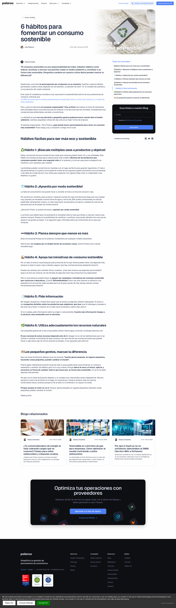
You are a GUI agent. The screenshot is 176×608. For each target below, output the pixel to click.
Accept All (43, 603)
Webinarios (111, 562)
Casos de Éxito (113, 570)
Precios (44, 3)
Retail (72, 570)
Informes (111, 566)
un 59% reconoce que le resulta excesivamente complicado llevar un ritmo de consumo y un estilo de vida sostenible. (62, 100)
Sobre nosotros (95, 558)
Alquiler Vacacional (77, 558)
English (30, 569)
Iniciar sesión (124, 3)
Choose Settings (26, 603)
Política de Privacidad (134, 120)
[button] (20, 3)
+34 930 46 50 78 (42, 569)
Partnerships (112, 574)
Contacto (93, 566)
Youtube (127, 562)
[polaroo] (42, 554)
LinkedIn (127, 558)
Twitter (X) (128, 566)
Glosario (110, 586)
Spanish (23, 569)
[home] (7, 3)
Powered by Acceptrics (167, 603)
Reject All (9, 603)
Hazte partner (95, 562)
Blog (109, 558)
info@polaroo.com (57, 569)
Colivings (73, 562)
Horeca (73, 566)
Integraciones (33, 3)
